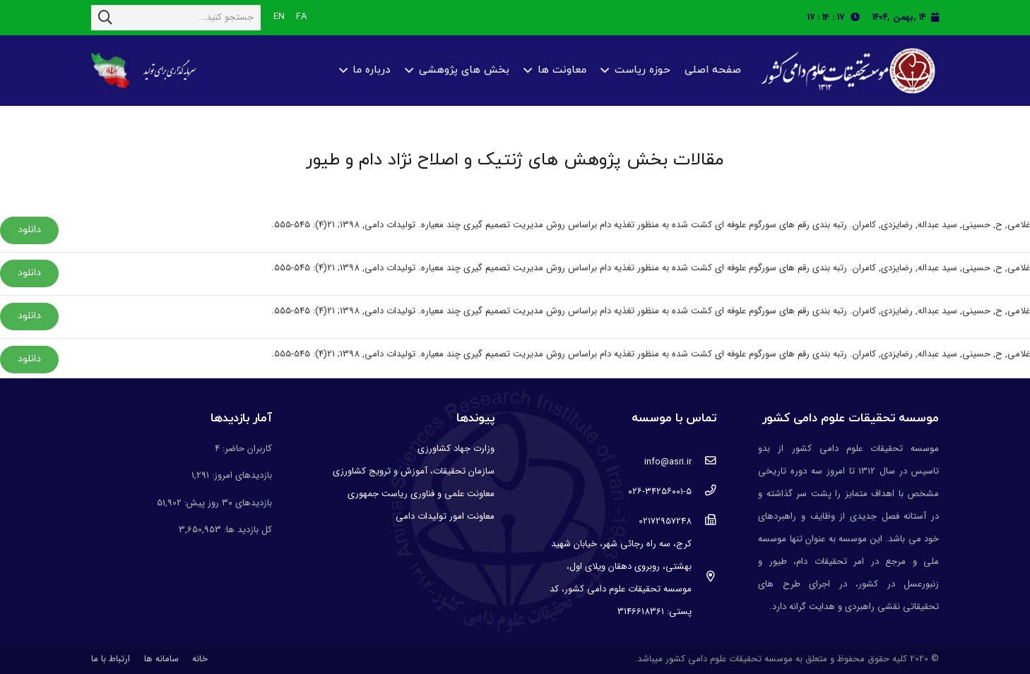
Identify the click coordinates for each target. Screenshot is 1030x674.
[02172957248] (704, 521)
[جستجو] (105, 18)
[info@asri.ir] (704, 462)
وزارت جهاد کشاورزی (456, 448)
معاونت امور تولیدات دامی (445, 516)
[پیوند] (846, 71)
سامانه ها (161, 658)
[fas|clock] (859, 17)
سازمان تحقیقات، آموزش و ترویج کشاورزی (414, 471)
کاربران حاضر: (246, 448)
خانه (200, 658)
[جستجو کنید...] (176, 17)
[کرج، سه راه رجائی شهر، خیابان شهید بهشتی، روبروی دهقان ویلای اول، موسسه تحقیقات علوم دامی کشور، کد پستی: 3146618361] (704, 578)
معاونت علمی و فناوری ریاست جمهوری (421, 493)
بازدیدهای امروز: (240, 475)
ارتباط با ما (110, 658)
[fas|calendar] (935, 17)
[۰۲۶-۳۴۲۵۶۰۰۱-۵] (704, 492)
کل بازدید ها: (246, 529)
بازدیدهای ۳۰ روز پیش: (227, 502)
